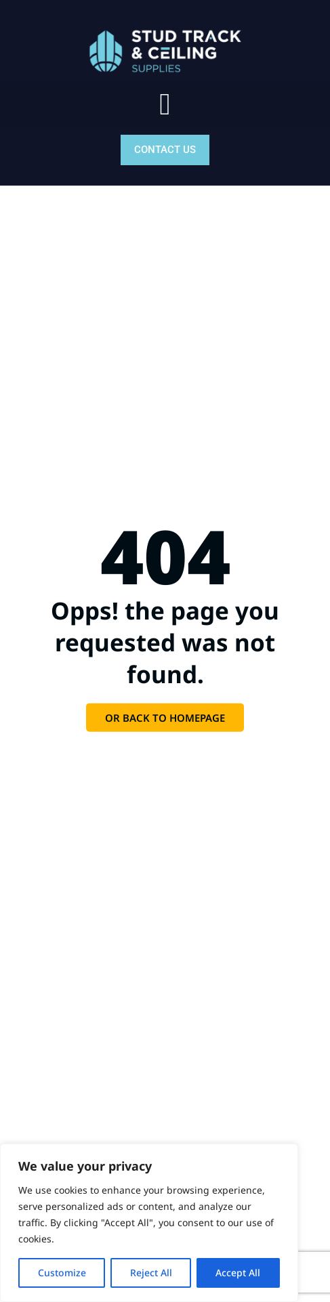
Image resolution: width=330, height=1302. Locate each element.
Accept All (238, 1272)
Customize (62, 1272)
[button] (165, 105)
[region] (149, 1223)
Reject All (151, 1272)
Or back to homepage (165, 717)
